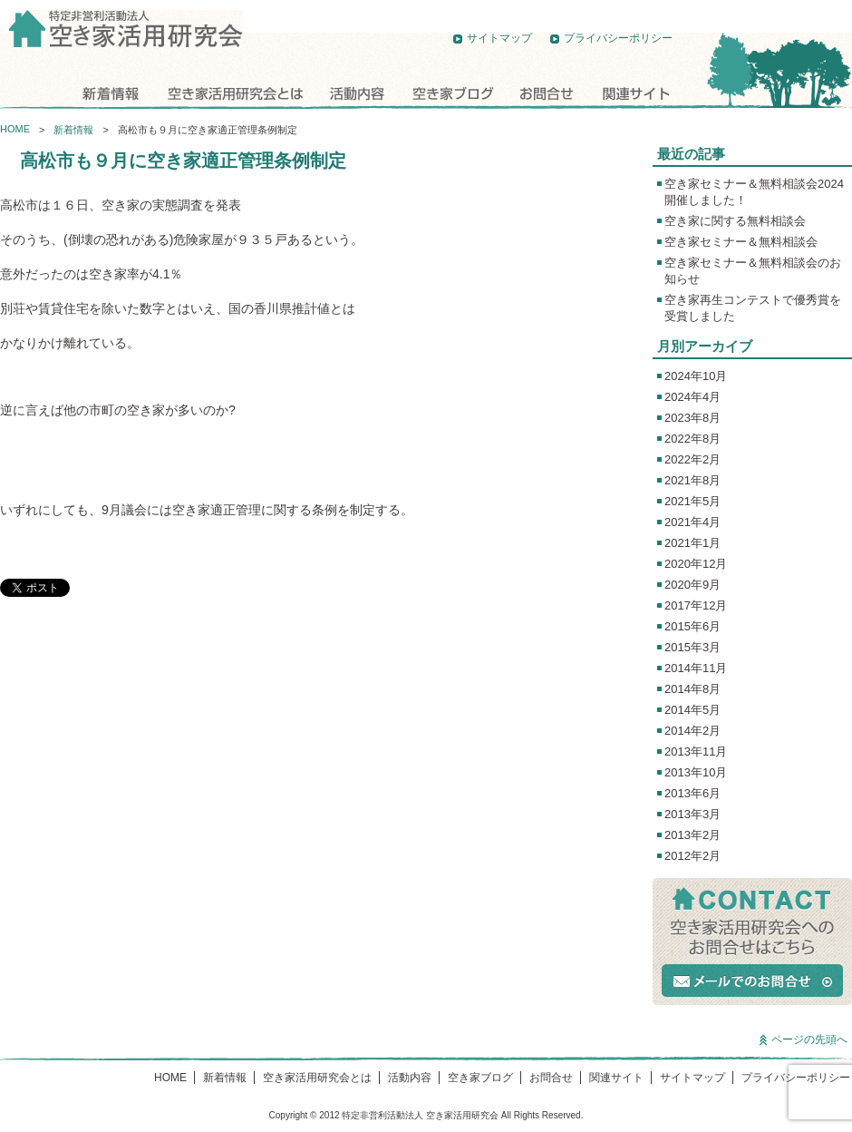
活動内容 (358, 93)
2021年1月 (692, 543)
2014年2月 (692, 730)
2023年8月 (692, 417)
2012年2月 (692, 856)
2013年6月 (692, 793)
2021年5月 (692, 501)
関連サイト (634, 93)
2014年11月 (695, 668)
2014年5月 (692, 710)
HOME (33, 93)
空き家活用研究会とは (233, 93)
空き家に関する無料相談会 (735, 221)
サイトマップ (499, 38)
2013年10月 (695, 772)
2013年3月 (692, 814)
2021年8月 (692, 480)
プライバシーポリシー (618, 38)
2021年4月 (692, 522)
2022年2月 (692, 459)
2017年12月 (695, 605)
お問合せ (546, 93)
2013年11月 (695, 751)
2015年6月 (692, 626)
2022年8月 (692, 438)
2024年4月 (692, 397)
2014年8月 (692, 689)
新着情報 (108, 93)
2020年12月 (695, 564)
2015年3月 (692, 647)
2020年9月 (692, 584)
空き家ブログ (453, 93)
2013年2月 (692, 835)
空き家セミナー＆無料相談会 (741, 242)
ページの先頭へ (809, 1039)
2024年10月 (695, 376)
